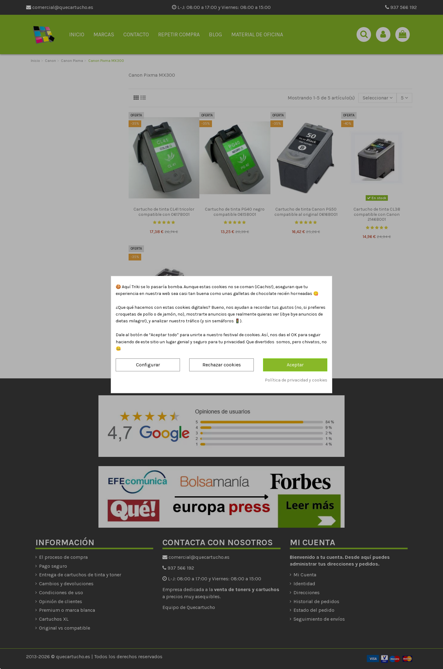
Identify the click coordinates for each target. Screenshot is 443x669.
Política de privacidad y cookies (296, 380)
